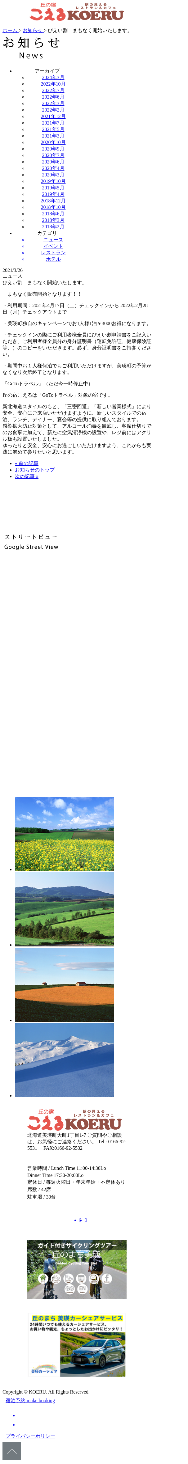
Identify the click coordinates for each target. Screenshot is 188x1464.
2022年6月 (53, 96)
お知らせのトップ (35, 469)
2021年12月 (53, 116)
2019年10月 (53, 181)
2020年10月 (53, 142)
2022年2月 (53, 109)
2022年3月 (53, 103)
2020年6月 (53, 161)
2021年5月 (53, 129)
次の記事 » (26, 476)
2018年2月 (53, 226)
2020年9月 (53, 148)
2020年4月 (53, 168)
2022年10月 (53, 84)
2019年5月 (53, 187)
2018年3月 (53, 220)
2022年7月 (53, 90)
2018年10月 (53, 207)
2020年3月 (53, 174)
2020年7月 (53, 155)
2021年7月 (53, 122)
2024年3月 (53, 77)
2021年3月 (53, 135)
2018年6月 (53, 213)
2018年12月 (53, 200)
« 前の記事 (26, 463)
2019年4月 (53, 194)
